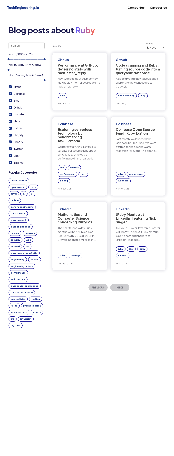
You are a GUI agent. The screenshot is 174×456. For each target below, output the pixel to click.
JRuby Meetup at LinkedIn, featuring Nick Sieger (136, 218)
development (18, 220)
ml (24, 193)
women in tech (19, 312)
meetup (75, 255)
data (33, 187)
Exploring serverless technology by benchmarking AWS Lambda (75, 135)
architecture (18, 279)
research (30, 233)
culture (15, 233)
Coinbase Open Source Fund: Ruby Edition (135, 131)
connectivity (18, 299)
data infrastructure (22, 292)
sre (12, 318)
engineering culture (22, 266)
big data (15, 325)
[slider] (9, 59)
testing (35, 299)
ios (27, 246)
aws (62, 167)
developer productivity (24, 253)
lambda (74, 167)
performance (18, 272)
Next (119, 287)
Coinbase (65, 124)
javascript (25, 318)
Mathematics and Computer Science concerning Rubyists (75, 218)
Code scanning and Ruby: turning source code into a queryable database (138, 69)
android (15, 246)
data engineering (20, 226)
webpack (123, 180)
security (15, 239)
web (28, 239)
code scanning (126, 95)
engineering (18, 259)
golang (64, 180)
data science (18, 213)
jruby (142, 249)
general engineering (22, 207)
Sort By (149, 44)
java (131, 249)
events (37, 312)
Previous (98, 287)
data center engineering (24, 286)
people (34, 259)
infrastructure (19, 180)
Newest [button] (151, 47)
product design (32, 305)
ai (32, 193)
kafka (14, 305)
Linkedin (64, 209)
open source (18, 187)
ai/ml (14, 193)
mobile (15, 200)
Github (63, 60)
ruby (62, 95)
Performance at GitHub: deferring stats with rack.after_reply (78, 69)
